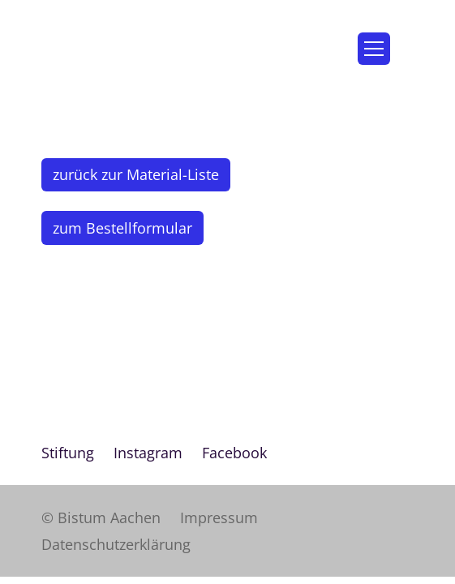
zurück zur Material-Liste (136, 174)
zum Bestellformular (122, 228)
